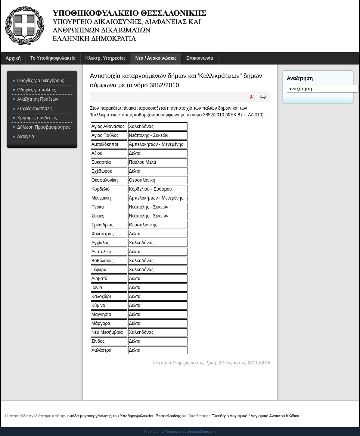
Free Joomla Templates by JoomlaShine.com (179, 431)
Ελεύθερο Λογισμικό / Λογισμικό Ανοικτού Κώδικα (255, 416)
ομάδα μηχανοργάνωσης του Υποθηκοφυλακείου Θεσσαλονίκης (124, 416)
